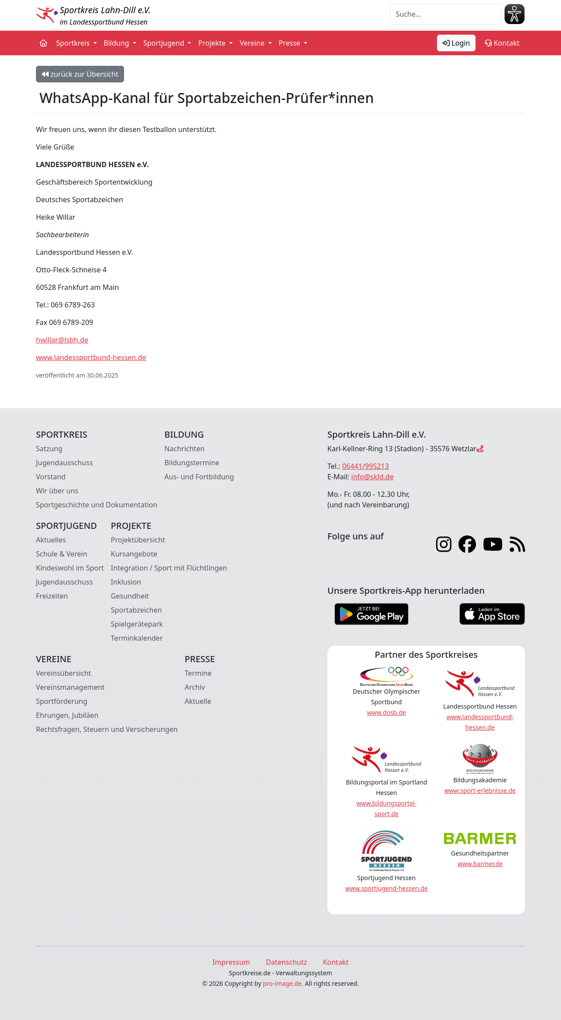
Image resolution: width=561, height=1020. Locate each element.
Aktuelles (51, 540)
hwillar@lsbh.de (62, 340)
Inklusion (126, 582)
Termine (198, 673)
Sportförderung (61, 701)
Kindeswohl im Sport (70, 568)
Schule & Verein (61, 554)
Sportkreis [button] (74, 43)
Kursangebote (134, 554)
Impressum (231, 962)
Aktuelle (198, 701)
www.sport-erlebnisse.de (480, 790)
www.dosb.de (386, 712)
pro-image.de (282, 983)
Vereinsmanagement (70, 687)
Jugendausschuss (64, 462)
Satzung (49, 448)
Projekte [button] (212, 43)
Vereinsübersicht (63, 673)
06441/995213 (365, 466)
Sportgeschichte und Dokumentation (96, 505)
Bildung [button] (117, 43)
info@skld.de (372, 476)
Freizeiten (52, 596)
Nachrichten (184, 448)
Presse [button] (290, 43)
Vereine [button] (253, 43)
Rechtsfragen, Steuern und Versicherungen (107, 729)
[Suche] (446, 14)
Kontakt (502, 43)
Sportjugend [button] (164, 43)
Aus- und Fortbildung (199, 476)
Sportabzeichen (136, 610)
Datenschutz (286, 962)
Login (456, 43)
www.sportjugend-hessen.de (386, 888)
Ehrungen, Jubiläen (67, 715)
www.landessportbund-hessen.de (91, 357)
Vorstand (51, 476)
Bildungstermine (191, 462)
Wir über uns (57, 491)
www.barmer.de (480, 864)
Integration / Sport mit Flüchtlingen (169, 568)
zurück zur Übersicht (80, 74)
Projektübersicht (138, 540)
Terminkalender (137, 638)
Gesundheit (130, 596)
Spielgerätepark (137, 624)
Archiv (195, 687)
